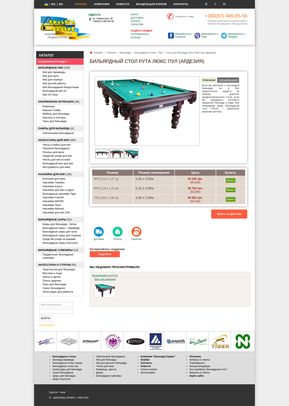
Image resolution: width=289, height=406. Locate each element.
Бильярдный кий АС (55, 90)
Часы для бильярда (54, 121)
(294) (57, 140)
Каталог (81, 4)
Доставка (137, 17)
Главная (98, 52)
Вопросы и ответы (199, 359)
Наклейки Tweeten (54, 182)
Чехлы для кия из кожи (56, 159)
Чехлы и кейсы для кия (56, 144)
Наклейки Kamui (52, 186)
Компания (101, 4)
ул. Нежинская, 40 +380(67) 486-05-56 (103, 20)
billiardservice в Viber (209, 35)
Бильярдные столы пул (65, 366)
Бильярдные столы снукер (67, 363)
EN (61, 4)
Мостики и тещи (52, 273)
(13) (58, 250)
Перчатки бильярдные (56, 148)
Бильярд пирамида (63, 359)
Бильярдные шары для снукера (62, 235)
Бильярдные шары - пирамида (61, 227)
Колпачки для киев (54, 178)
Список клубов (149, 369)
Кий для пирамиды (54, 72)
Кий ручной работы (54, 83)
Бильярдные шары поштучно (60, 242)
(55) (57, 264)
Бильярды (125, 52)
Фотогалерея (148, 372)
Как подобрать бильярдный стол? (208, 369)
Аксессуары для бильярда (67, 369)
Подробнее (104, 254)
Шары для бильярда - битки (59, 224)
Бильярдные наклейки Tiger (59, 193)
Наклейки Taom (52, 205)
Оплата (135, 21)
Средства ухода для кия (57, 155)
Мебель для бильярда (56, 113)
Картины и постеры (54, 117)
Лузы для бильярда (54, 284)
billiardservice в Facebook (183, 35)
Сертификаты (140, 34)
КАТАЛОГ (46, 55)
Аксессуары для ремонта (58, 291)
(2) (56, 128)
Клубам (135, 37)
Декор (99, 372)
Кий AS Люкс (50, 94)
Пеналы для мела (53, 152)
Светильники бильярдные (58, 133)
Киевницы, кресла (106, 369)
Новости (122, 4)
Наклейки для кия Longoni (58, 189)
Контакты (181, 4)
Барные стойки (52, 110)
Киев (63, 392)
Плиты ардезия (52, 280)
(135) (55, 174)
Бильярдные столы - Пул (148, 52)
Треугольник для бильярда (59, 269)
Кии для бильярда (106, 359)
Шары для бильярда (64, 375)
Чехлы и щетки (52, 276)
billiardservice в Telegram (236, 35)
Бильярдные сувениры (109, 375)
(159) (54, 67)
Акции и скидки (141, 30)
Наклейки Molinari (53, 208)
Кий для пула (51, 75)
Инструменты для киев (56, 167)
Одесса (53, 392)
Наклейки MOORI (53, 201)
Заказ (134, 14)
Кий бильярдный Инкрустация (61, 87)
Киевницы (49, 106)
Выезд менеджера (199, 366)
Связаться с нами (184, 16)
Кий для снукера (52, 79)
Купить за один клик (229, 214)
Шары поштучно (62, 379)
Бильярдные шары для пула (60, 231)
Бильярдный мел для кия (58, 163)
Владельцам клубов (151, 4)
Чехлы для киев (105, 366)
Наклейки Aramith (53, 197)
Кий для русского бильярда (111, 363)
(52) (55, 219)
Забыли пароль (47, 325)
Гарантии (137, 24)
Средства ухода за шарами (59, 239)
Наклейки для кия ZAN (56, 212)
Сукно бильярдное (54, 288)
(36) (58, 101)
